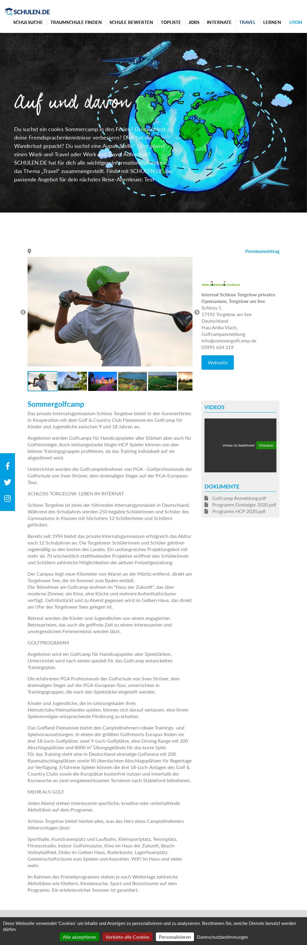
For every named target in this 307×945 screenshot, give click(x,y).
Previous (23, 312)
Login (295, 22)
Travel (247, 22)
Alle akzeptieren (79, 937)
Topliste (171, 22)
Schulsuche (28, 22)
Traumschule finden (76, 22)
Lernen (272, 22)
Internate (219, 22)
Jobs (194, 22)
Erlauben (266, 445)
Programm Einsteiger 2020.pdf (240, 504)
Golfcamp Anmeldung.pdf (235, 498)
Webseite (218, 362)
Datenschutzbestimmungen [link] (222, 937)
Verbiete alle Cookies (128, 937)
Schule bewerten (131, 22)
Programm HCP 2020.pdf (235, 511)
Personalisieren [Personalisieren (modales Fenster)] (175, 937)
